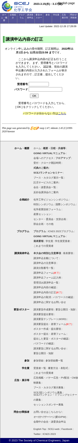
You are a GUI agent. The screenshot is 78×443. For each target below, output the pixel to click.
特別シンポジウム (43, 204)
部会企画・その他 (43, 224)
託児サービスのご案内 (45, 182)
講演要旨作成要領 (43, 309)
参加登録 (38, 360)
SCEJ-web (53, 429)
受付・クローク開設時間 (47, 162)
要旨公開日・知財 (66, 309)
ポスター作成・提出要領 (47, 328)
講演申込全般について (45, 258)
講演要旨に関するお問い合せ (49, 348)
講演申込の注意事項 (44, 263)
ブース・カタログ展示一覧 (48, 177)
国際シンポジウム (66, 204)
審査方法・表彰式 (58, 368)
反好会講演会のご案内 (45, 192)
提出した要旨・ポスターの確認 (50, 338)
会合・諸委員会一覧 (44, 187)
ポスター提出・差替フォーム (49, 333)
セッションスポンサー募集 (48, 404)
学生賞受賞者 (62, 241)
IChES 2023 (49, 434)
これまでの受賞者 (43, 245)
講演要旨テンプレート (49, 319)
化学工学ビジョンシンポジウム (50, 199)
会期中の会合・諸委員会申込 (49, 421)
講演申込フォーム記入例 (47, 277)
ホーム (37, 148)
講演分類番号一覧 (43, 268)
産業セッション (42, 214)
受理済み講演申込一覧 (45, 282)
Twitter (37, 434)
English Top (39, 429)
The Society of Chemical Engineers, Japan (43, 440)
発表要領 (68, 253)
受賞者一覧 (39, 368)
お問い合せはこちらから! (47, 411)
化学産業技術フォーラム (47, 209)
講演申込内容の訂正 (47, 292)
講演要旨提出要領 (43, 314)
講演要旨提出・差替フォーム (52, 324)
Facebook (67, 429)
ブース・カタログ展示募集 (48, 387)
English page (66, 3)
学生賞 (49, 241)
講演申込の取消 (42, 297)
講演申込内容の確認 (44, 287)
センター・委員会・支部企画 (49, 219)
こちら (62, 113)
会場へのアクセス (43, 158)
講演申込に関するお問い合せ (49, 302)
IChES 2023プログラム (61, 231)
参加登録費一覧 (54, 360)
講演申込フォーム (46, 272)
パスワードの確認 (63, 297)
